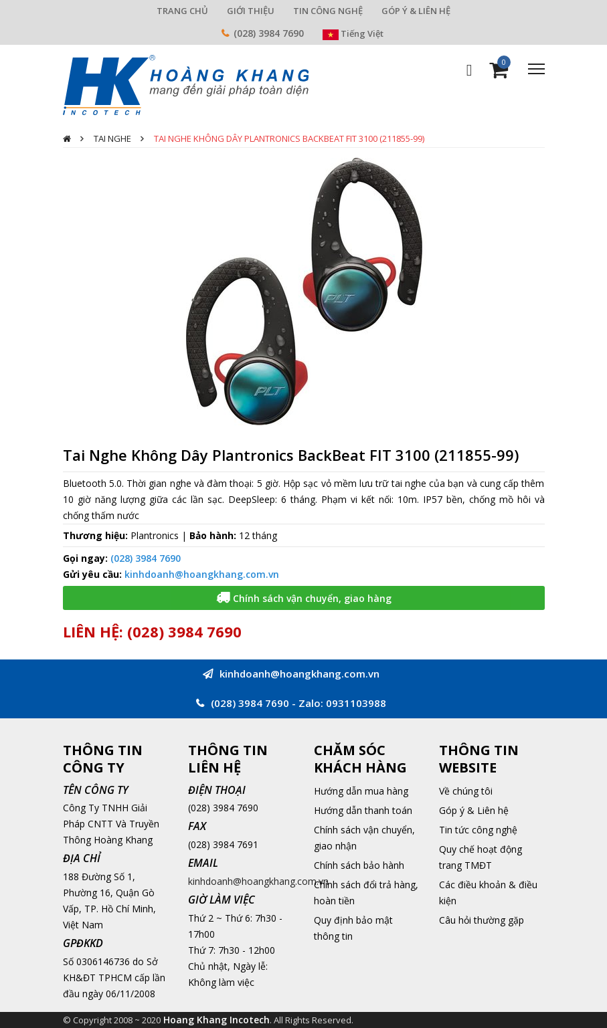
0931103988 (356, 703)
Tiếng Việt (353, 33)
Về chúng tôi (466, 791)
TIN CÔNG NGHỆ (328, 11)
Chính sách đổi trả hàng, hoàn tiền (366, 892)
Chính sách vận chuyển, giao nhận (364, 837)
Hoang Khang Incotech (216, 1019)
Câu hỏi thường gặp (481, 920)
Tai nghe (112, 138)
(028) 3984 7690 (269, 33)
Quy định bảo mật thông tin (353, 928)
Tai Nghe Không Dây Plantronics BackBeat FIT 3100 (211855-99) (289, 138)
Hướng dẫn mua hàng (361, 791)
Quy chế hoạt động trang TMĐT (480, 857)
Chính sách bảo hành (359, 865)
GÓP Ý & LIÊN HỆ (415, 11)
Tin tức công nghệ (478, 829)
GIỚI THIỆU (250, 11)
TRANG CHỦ (182, 11)
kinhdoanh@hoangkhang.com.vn (201, 574)
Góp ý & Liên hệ (474, 810)
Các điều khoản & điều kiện (488, 892)
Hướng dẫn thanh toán (363, 810)
